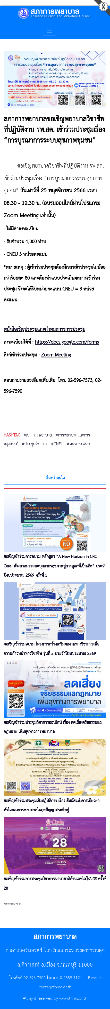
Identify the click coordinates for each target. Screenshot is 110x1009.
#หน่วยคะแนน (78, 444)
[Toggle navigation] (49, 31)
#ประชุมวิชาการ (35, 444)
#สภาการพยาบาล (38, 435)
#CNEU (57, 444)
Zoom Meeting (56, 355)
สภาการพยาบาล (12, 903)
